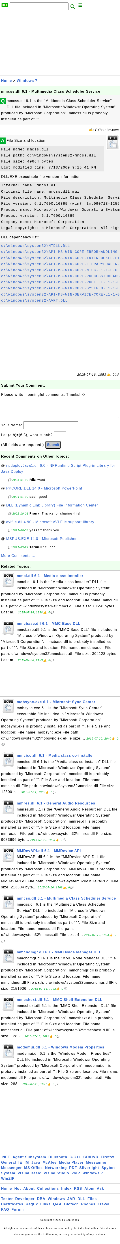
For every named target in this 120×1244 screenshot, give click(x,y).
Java (35, 1167)
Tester (7, 1203)
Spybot (108, 1172)
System (8, 1177)
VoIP (75, 1177)
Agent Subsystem (29, 1161)
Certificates (12, 1209)
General (8, 1167)
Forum (17, 1214)
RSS (78, 1193)
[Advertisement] (60, 44)
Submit (53, 449)
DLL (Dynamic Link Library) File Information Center (52, 510)
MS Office (33, 1172)
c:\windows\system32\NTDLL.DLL (35, 246)
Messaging (96, 1167)
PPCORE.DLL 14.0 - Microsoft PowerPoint (44, 493)
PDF (73, 1172)
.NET (5, 1161)
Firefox (107, 1161)
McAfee (50, 1167)
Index (66, 1193)
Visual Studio (56, 1177)
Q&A (57, 1209)
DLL (81, 1203)
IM (27, 1167)
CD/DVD (90, 1161)
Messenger (11, 1172)
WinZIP (8, 1183)
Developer (24, 1203)
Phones (88, 1209)
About (29, 1193)
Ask (100, 1193)
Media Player (71, 1167)
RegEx (32, 1209)
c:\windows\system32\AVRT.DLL (34, 300)
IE (20, 1167)
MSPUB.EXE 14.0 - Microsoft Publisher (41, 543)
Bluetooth (58, 1161)
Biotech (71, 1209)
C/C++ (75, 1161)
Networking (56, 1172)
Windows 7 (27, 81)
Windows (56, 1203)
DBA (41, 1203)
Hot (17, 1193)
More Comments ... (18, 560)
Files (92, 1203)
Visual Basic (29, 1177)
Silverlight (89, 1172)
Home (6, 81)
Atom (89, 1193)
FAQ (5, 1214)
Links (45, 1209)
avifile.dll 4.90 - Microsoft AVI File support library (50, 526)
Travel (103, 1209)
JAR (71, 1203)
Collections (48, 1193)
